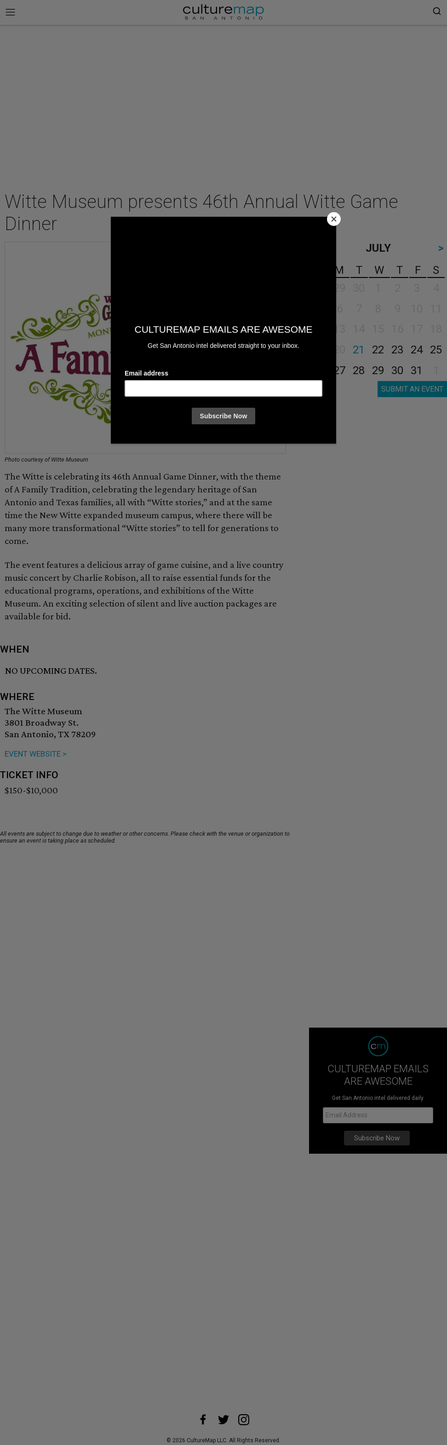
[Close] (334, 219)
